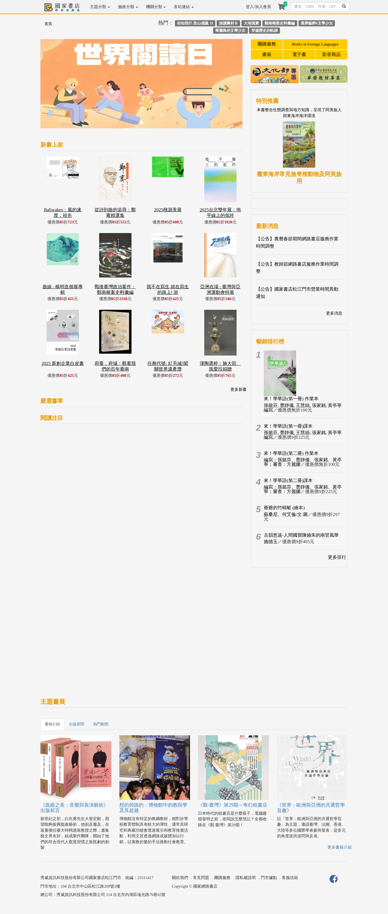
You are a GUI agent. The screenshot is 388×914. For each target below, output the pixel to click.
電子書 (299, 54)
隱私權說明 (245, 878)
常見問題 (201, 878)
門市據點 (269, 878)
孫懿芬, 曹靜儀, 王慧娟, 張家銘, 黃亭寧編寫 (303, 408)
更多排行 (337, 557)
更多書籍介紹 (339, 847)
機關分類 (156, 7)
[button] (55, 86)
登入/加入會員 (258, 7)
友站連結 (184, 7)
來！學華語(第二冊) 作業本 (291, 453)
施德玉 (271, 541)
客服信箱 (290, 878)
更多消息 (334, 313)
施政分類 (128, 7)
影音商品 (331, 54)
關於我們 (180, 878)
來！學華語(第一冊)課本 (288, 426)
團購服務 (267, 44)
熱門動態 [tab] (100, 724)
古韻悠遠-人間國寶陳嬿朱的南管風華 (301, 535)
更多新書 (238, 389)
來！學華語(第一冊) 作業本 (291, 398)
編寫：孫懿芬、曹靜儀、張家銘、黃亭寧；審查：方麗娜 (303, 462)
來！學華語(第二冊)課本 (288, 480)
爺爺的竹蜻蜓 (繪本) (284, 507)
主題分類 (100, 7)
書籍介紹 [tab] (52, 724)
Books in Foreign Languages (315, 44)
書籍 (266, 54)
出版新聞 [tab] (76, 724)
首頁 (48, 24)
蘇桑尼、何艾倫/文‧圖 (286, 514)
